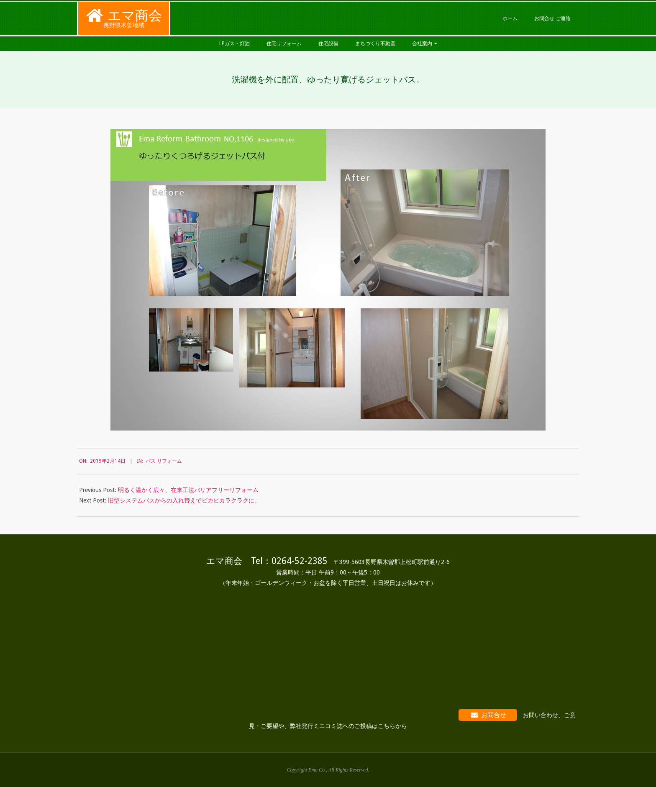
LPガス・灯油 (234, 43)
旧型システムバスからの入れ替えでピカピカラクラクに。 (184, 500)
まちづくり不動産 (375, 43)
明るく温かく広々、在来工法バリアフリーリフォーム (188, 490)
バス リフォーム (164, 461)
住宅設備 (328, 43)
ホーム (510, 18)
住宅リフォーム (284, 43)
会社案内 (422, 43)
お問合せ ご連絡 (552, 18)
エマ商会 (135, 15)
